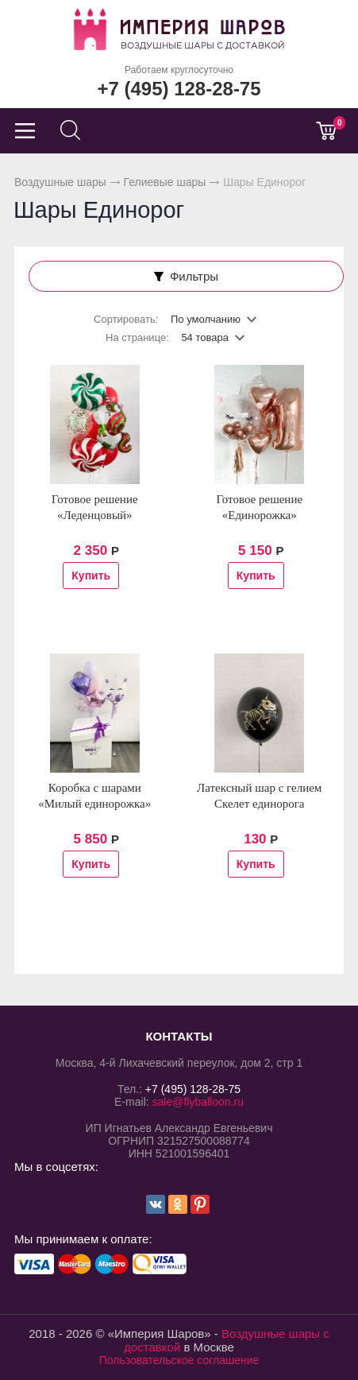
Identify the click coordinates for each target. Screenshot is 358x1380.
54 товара (205, 337)
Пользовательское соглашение (179, 1360)
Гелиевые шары (165, 182)
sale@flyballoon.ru (198, 1101)
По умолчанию (206, 319)
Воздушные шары (60, 182)
